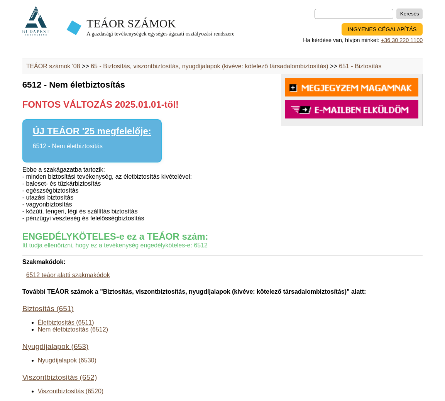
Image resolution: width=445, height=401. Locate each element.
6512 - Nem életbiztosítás (68, 146)
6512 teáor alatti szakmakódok (68, 275)
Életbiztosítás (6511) (66, 322)
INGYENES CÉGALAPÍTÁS (382, 29)
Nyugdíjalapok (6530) (67, 360)
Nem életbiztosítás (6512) (73, 329)
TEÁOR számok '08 (53, 66)
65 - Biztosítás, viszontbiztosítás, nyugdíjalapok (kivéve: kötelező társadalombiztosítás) (209, 66)
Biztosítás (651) (48, 309)
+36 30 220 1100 (402, 40)
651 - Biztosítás (360, 66)
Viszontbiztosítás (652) (59, 377)
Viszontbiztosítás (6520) (70, 391)
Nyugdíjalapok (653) (55, 346)
